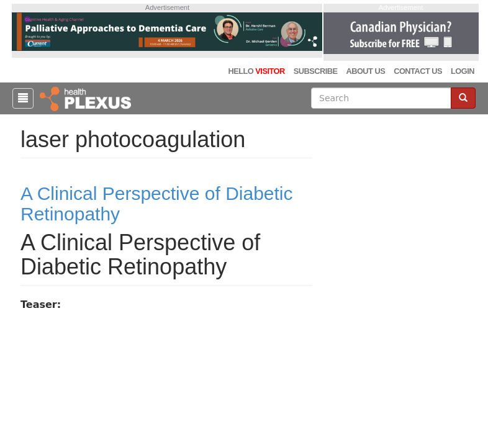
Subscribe (316, 71)
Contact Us (418, 71)
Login (462, 71)
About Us (365, 71)
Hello (256, 71)
